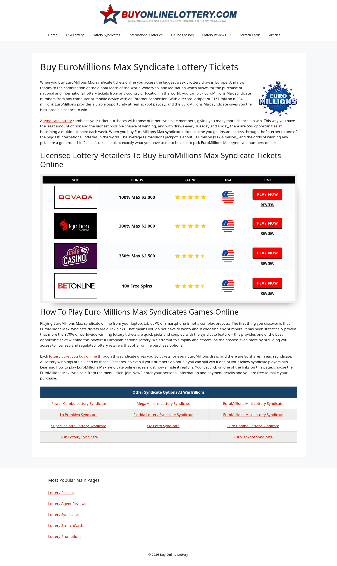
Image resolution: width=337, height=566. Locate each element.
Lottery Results (61, 492)
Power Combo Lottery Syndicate (78, 403)
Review (267, 204)
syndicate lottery (57, 120)
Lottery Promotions (64, 536)
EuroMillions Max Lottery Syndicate (253, 414)
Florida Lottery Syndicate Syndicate (163, 414)
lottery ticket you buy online (73, 356)
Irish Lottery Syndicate (79, 436)
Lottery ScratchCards (66, 525)
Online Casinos (182, 35)
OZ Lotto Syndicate (163, 425)
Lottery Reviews (219, 34)
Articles (274, 35)
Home (52, 35)
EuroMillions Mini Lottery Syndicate (253, 403)
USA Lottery (75, 35)
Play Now (267, 194)
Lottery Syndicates (106, 35)
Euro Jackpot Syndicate (253, 436)
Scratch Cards (250, 35)
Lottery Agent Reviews (67, 503)
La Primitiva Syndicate (79, 414)
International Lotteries (145, 35)
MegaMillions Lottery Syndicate (163, 403)
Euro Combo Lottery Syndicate (253, 425)
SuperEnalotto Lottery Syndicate (78, 425)
